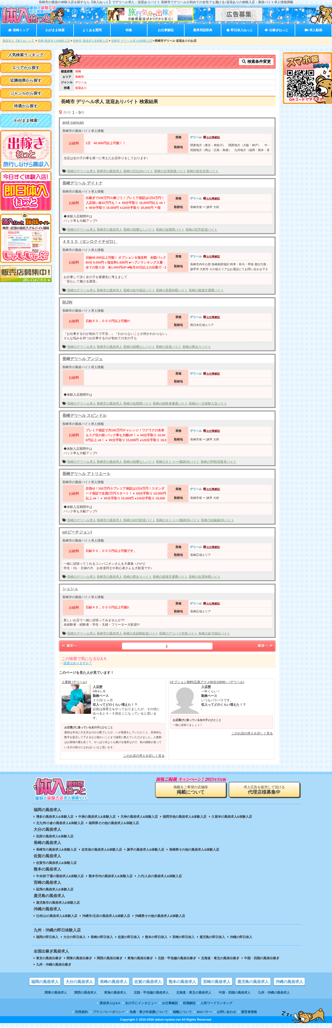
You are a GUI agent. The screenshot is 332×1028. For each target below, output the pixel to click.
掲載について (182, 1012)
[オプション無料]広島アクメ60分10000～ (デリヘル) (207, 682)
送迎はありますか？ (77, 663)
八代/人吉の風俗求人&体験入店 (159, 876)
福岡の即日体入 (47, 937)
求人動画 (313, 30)
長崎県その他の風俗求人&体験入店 (194, 849)
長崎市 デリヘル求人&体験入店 (131, 40)
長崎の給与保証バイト (139, 290)
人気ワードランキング (216, 1003)
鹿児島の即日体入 (212, 937)
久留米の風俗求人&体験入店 (232, 816)
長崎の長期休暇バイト (172, 290)
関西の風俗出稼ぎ (109, 958)
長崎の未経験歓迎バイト (140, 633)
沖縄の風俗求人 (289, 982)
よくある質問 (92, 30)
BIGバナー (204, 1012)
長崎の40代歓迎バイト (139, 520)
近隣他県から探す (25, 80)
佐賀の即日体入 (129, 937)
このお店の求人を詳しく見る (144, 756)
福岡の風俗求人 (45, 982)
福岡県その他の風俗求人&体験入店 (114, 823)
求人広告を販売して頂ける (264, 790)
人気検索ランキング (25, 55)
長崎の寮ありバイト (196, 347)
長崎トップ (18, 30)
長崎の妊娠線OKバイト (217, 520)
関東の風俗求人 (56, 992)
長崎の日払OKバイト (138, 171)
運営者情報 (249, 1012)
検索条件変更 (256, 61)
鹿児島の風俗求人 (253, 982)
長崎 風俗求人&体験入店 (54, 40)
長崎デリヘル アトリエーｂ (86, 474)
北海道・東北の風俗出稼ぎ (220, 958)
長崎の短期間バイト (170, 229)
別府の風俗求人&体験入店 (54, 836)
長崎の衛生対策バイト (203, 171)
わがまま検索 (55, 30)
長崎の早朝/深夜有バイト (218, 462)
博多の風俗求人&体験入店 (54, 816)
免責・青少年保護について (149, 1012)
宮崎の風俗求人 (216, 982)
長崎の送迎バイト (168, 347)
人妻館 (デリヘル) (74, 682)
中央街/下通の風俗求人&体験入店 (60, 876)
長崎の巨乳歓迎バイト (201, 229)
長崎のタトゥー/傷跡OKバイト (177, 462)
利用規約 (81, 1012)
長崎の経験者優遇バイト (170, 403)
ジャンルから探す (25, 93)
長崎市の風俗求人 (109, 171)
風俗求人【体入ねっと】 (18, 40)
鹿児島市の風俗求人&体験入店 (58, 902)
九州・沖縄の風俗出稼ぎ (53, 964)
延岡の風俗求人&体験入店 (54, 889)
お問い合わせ (226, 1012)
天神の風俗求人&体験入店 (139, 816)
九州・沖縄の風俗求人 (274, 992)
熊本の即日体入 (156, 937)
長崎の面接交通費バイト (206, 290)
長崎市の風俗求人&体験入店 (56, 849)
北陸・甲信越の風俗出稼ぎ (177, 958)
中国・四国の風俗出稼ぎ (261, 958)
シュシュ (70, 589)
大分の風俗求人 (79, 982)
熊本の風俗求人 (182, 982)
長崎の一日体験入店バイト (208, 403)
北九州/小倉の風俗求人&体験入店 (60, 823)
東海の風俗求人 (115, 992)
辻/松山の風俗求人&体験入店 (57, 916)
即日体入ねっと (239, 30)
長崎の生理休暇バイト (205, 576)
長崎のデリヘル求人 (81, 171)
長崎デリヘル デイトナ (82, 183)
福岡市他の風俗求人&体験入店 (184, 816)
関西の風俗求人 (85, 992)
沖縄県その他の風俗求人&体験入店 (160, 916)
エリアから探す (26, 68)
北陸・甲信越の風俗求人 (151, 992)
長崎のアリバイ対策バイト (178, 633)
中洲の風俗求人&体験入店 (97, 816)
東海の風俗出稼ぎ (140, 958)
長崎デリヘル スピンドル (84, 415)
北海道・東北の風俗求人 (193, 992)
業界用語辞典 (202, 30)
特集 (129, 30)
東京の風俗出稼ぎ (49, 958)
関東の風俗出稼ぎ (79, 958)
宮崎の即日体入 (183, 937)
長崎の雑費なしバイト (139, 229)
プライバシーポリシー (109, 1012)
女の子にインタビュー (141, 1003)
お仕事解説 (166, 30)
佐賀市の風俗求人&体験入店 (56, 863)
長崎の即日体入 (102, 937)
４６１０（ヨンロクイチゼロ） (89, 241)
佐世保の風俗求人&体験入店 (101, 849)
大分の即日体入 (74, 937)
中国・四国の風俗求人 (235, 992)
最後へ (265, 646)
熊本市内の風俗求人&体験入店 (110, 876)
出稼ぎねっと (277, 30)
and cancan (73, 122)
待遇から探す (26, 106)
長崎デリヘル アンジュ (82, 359)
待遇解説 (189, 1003)
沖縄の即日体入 (241, 937)
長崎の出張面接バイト (170, 171)
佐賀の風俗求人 (148, 982)
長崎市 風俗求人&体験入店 (90, 40)
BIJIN (67, 302)
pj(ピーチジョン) (77, 532)
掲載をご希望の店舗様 (190, 790)
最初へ (69, 646)
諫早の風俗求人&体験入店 (145, 849)
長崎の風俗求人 (113, 982)
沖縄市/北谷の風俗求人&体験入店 (106, 916)
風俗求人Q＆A (110, 1003)
